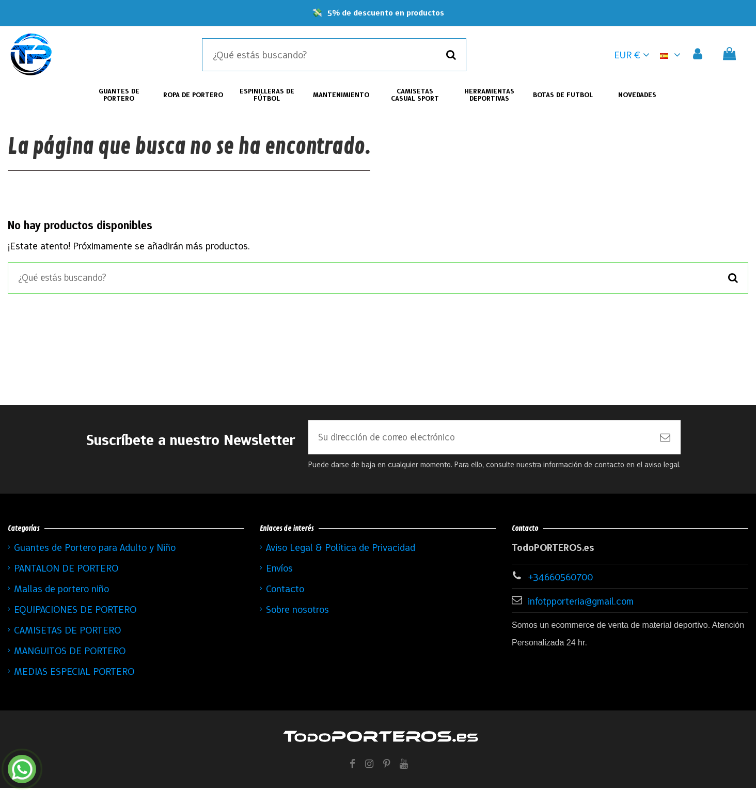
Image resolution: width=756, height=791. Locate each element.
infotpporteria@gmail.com (581, 604)
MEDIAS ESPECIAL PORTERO (74, 674)
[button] (672, 54)
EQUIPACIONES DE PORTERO (75, 612)
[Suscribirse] (665, 440)
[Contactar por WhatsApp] (22, 769)
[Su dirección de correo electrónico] (479, 440)
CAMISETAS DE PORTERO (67, 633)
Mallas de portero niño (61, 591)
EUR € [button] (632, 54)
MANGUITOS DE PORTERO (69, 653)
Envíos (279, 571)
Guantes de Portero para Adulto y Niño (95, 550)
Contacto (285, 591)
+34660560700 (560, 580)
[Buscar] (451, 54)
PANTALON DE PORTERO (66, 571)
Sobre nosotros (297, 612)
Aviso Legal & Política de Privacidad (340, 550)
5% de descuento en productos (385, 12)
